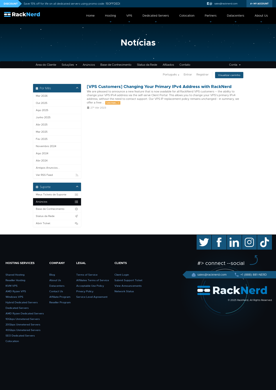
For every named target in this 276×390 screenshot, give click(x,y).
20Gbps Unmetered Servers (23, 324)
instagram (249, 237)
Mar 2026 (42, 95)
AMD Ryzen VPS (16, 291)
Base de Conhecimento (115, 64)
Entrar (188, 74)
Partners (211, 16)
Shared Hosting (15, 274)
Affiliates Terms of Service (92, 280)
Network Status (124, 291)
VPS (129, 16)
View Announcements (128, 285)
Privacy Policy (84, 291)
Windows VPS (14, 296)
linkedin (232, 237)
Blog (52, 274)
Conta (235, 64)
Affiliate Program (60, 296)
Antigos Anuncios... (48, 167)
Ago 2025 (42, 110)
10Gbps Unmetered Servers (23, 319)
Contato (184, 64)
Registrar (202, 74)
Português (171, 74)
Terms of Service (86, 274)
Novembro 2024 (46, 146)
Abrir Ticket (57, 223)
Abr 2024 (42, 160)
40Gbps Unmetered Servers (23, 330)
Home (90, 16)
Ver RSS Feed (57, 175)
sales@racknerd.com (226, 3)
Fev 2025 (41, 139)
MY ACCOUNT (261, 3)
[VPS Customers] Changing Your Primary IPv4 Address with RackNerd (159, 86)
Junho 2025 (43, 117)
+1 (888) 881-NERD (253, 275)
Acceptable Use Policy (90, 285)
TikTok (262, 237)
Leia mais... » (113, 102)
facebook (218, 237)
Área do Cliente (46, 64)
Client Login (121, 274)
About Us (261, 16)
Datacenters (235, 16)
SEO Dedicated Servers (20, 335)
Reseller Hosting (15, 280)
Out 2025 (41, 103)
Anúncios (89, 64)
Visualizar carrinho (229, 75)
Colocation (186, 16)
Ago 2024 (42, 153)
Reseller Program (60, 302)
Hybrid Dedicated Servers (22, 302)
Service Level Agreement (91, 296)
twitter (201, 237)
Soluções (69, 64)
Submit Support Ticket (128, 280)
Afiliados (168, 64)
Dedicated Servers (156, 16)
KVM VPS (12, 285)
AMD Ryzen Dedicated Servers (25, 313)
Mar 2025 (41, 131)
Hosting (110, 16)
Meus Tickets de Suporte (57, 194)
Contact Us (56, 291)
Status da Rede (147, 64)
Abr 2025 (41, 124)
